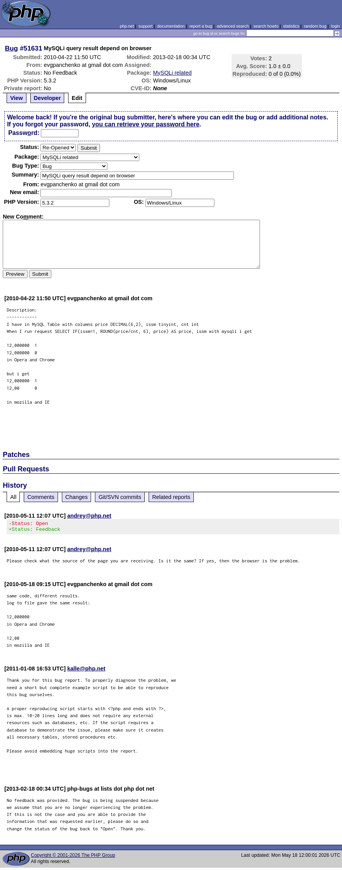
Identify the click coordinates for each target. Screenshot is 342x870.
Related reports (171, 497)
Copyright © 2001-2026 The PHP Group (73, 857)
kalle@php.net (86, 671)
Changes (76, 497)
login (335, 26)
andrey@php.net (89, 516)
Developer (47, 98)
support (146, 26)
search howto (265, 26)
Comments (40, 497)
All (13, 497)
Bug (11, 48)
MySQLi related (172, 73)
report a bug (200, 26)
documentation (171, 26)
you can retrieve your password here (145, 124)
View (16, 98)
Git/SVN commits (119, 497)
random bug (315, 26)
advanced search (233, 26)
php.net (127, 26)
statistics (291, 26)
